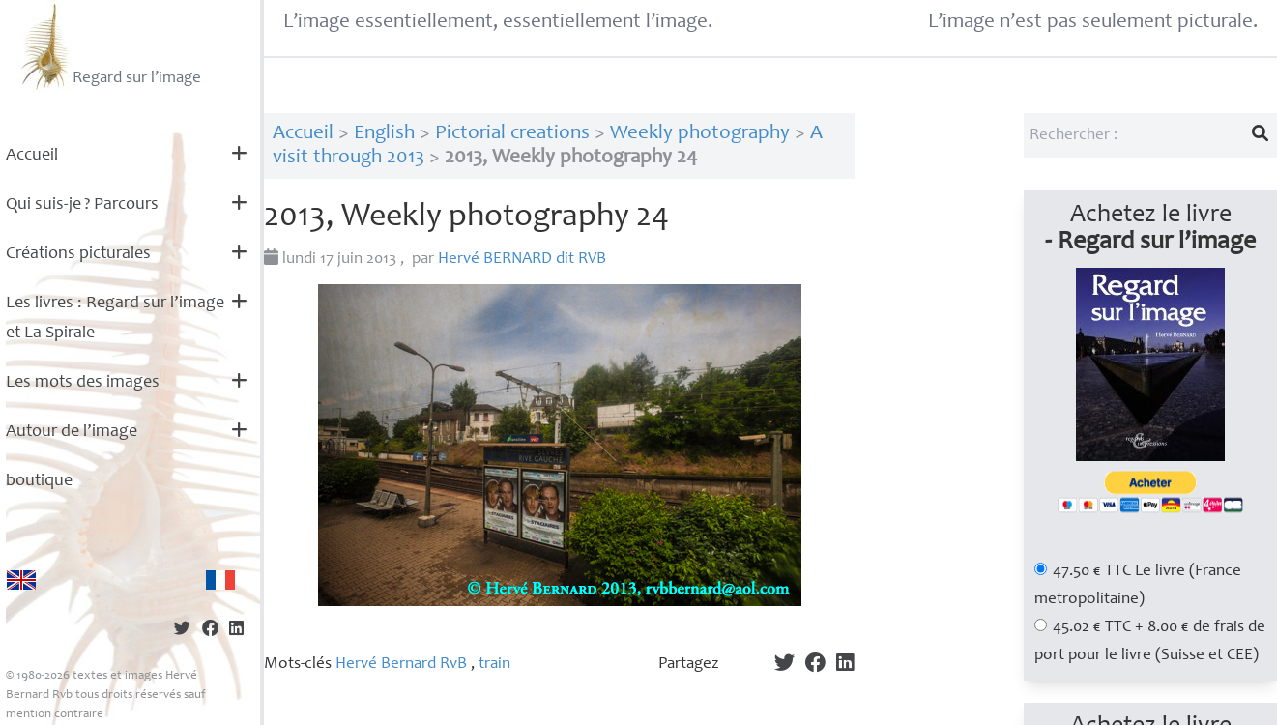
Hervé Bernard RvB (401, 664)
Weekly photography (700, 134)
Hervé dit (522, 259)
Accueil (32, 155)
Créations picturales (78, 254)
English (384, 134)
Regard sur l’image (108, 46)
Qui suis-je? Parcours (82, 205)
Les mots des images (83, 383)
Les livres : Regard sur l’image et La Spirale (115, 318)
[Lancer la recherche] (1260, 135)
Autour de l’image (71, 432)
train (494, 664)
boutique (39, 481)
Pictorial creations (512, 134)
